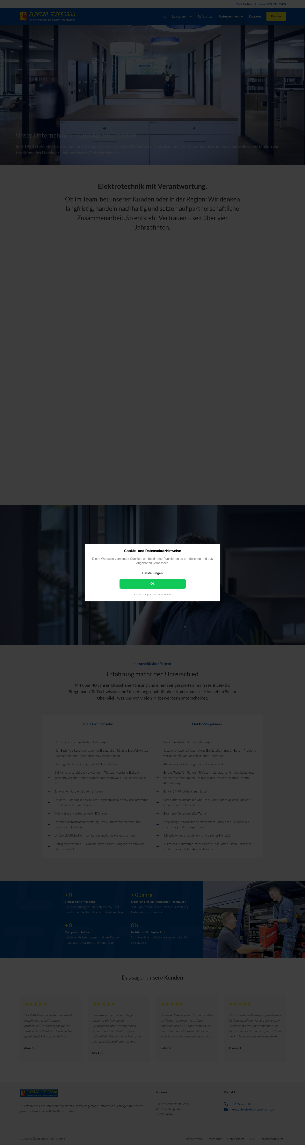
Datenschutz (164, 594)
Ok (152, 583)
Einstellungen (152, 573)
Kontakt (138, 594)
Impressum (150, 594)
